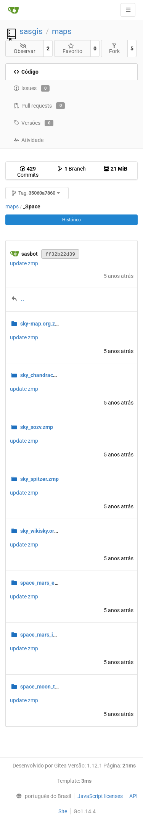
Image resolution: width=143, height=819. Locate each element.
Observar (24, 48)
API (133, 796)
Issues (31, 88)
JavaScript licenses (100, 796)
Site (62, 811)
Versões (33, 123)
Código (26, 72)
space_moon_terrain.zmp (50, 687)
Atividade (28, 140)
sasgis (31, 31)
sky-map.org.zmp (41, 324)
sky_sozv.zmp (36, 427)
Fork (114, 48)
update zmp (24, 263)
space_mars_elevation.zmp (53, 583)
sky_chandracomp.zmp (48, 375)
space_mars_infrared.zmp (51, 635)
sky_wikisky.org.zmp (44, 531)
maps (62, 31)
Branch (71, 169)
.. (22, 299)
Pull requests (39, 105)
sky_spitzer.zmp (39, 479)
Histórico (71, 219)
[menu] (42, 796)
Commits (28, 172)
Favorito (72, 48)
